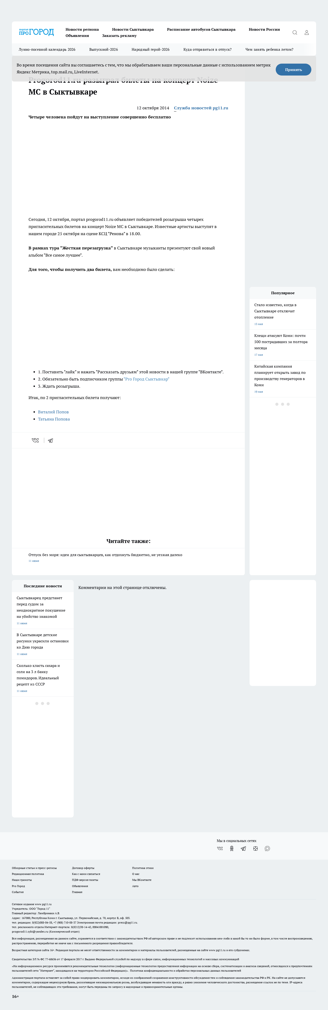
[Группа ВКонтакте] (220, 848)
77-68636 (50, 959)
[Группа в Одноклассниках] (232, 848)
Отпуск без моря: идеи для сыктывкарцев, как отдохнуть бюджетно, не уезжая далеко (128, 558)
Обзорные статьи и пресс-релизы (34, 868)
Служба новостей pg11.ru (201, 108)
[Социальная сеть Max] (267, 848)
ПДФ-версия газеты (85, 880)
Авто (135, 886)
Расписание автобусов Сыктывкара (201, 29)
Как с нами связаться (86, 874)
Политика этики (143, 868)
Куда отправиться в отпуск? (207, 49)
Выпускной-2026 (103, 49)
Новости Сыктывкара (133, 29)
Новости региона (82, 29)
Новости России (264, 29)
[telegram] (52, 440)
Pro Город (18, 886)
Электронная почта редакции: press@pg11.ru (107, 922)
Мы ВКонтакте (141, 880)
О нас (136, 874)
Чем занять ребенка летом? (270, 49)
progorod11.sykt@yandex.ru (30, 931)
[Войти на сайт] (306, 32)
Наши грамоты (22, 880)
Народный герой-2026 (151, 49)
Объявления (77, 35)
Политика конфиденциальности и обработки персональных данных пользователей (185, 970)
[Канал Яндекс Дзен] (255, 848)
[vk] (36, 440)
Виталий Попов (53, 412)
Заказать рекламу (119, 35)
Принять (293, 69)
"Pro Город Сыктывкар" (146, 379)
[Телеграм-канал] (244, 848)
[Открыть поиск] (294, 32)
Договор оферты (83, 868)
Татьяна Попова (54, 419)
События (18, 892)
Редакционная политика (28, 874)
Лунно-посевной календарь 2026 (47, 49)
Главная (77, 892)
